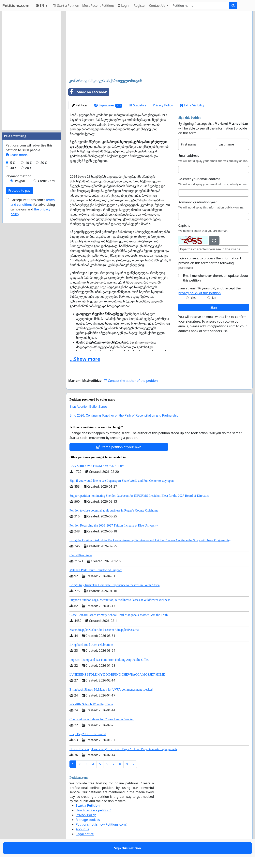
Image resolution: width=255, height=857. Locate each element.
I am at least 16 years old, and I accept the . (209, 290)
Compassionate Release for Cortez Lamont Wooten (101, 719)
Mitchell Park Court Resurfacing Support (95, 570)
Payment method (18, 176)
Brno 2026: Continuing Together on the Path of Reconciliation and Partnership (123, 415)
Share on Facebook (87, 92)
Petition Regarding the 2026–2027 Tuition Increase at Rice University (113, 525)
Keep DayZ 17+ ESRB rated (87, 734)
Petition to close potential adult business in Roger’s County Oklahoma (113, 510)
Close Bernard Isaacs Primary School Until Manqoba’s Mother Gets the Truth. (119, 615)
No (214, 298)
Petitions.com (15, 5)
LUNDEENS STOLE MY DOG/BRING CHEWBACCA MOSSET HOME (117, 674)
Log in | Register (132, 5)
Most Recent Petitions (98, 5)
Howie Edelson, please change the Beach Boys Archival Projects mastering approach (123, 749)
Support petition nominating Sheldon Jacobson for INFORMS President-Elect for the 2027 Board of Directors (139, 495)
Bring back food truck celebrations (91, 644)
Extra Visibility (192, 105)
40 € (13, 168)
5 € (12, 163)
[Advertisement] (159, 45)
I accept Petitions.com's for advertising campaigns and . (32, 207)
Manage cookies (88, 820)
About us (82, 829)
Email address (188, 155)
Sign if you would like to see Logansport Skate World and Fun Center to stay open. (121, 480)
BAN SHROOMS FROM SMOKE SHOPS (96, 465)
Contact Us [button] (157, 5)
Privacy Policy (163, 105)
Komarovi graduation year (197, 202)
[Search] (199, 5)
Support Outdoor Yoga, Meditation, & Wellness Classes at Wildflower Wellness (119, 600)
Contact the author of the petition (131, 380)
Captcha (184, 225)
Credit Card (46, 181)
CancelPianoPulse (80, 555)
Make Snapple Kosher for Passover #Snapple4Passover (104, 629)
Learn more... (17, 155)
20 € (43, 163)
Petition (79, 105)
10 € (28, 163)
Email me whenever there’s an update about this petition (215, 278)
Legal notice (85, 834)
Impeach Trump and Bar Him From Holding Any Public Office (109, 659)
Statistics (137, 105)
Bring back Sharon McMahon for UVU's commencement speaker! (111, 689)
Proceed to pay (19, 190)
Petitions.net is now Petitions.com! (101, 824)
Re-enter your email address (199, 179)
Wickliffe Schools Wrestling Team (91, 704)
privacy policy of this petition (199, 293)
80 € (28, 168)
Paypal (20, 181)
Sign (213, 307)
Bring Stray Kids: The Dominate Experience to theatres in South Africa (114, 585)
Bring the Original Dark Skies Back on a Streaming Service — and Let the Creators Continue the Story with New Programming (150, 540)
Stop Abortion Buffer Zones (88, 406)
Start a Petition (66, 5)
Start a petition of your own (118, 447)
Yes (193, 298)
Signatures (108, 105)
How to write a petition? (93, 810)
